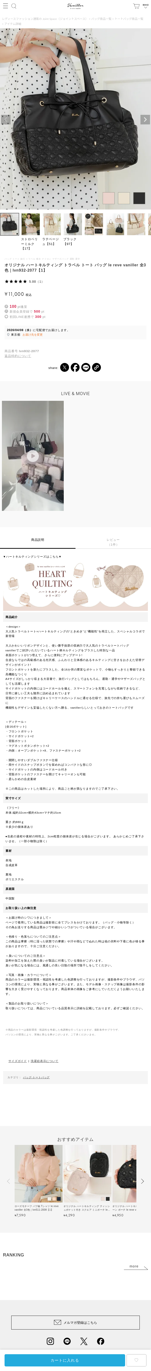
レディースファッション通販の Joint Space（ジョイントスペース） (45, 19)
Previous (6, 119)
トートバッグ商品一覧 (129, 19)
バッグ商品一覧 (101, 19)
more (134, 1266)
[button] (9, 1181)
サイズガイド (17, 1060)
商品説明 (38, 540)
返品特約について (18, 356)
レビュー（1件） (113, 542)
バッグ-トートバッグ (36, 1077)
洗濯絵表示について (44, 1060)
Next (145, 119)
